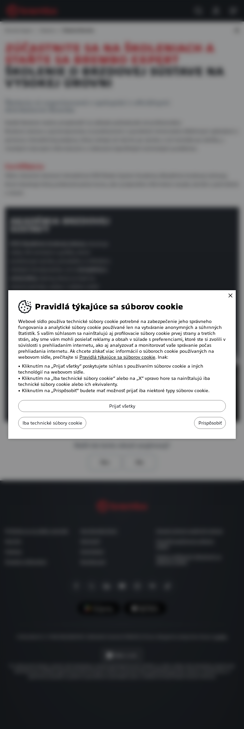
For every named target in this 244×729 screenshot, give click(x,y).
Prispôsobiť (204, 423)
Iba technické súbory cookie (58, 423)
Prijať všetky (122, 406)
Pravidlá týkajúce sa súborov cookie (117, 357)
